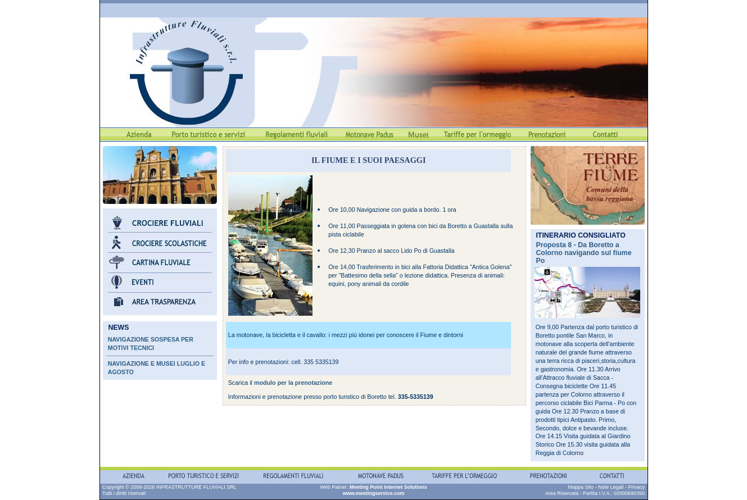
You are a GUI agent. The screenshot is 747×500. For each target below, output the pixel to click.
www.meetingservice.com (374, 493)
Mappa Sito (581, 487)
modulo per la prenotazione (293, 382)
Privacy (636, 487)
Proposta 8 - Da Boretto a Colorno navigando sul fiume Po (583, 253)
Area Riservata (562, 493)
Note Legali (611, 487)
